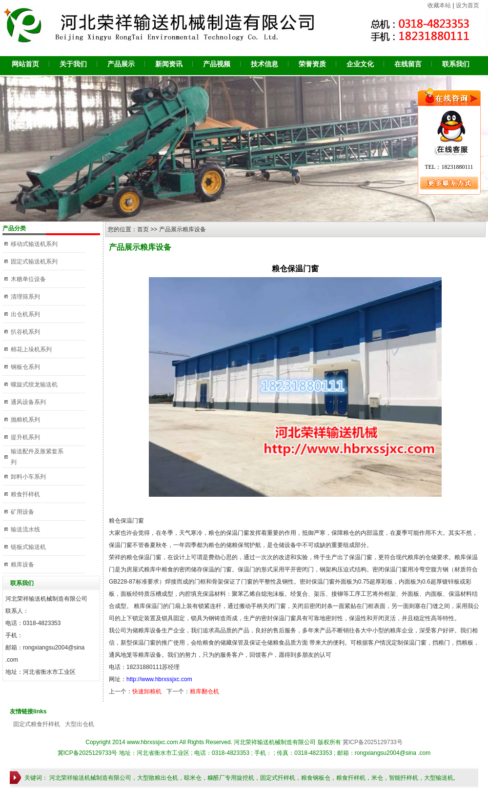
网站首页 (25, 64)
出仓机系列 (25, 314)
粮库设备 (22, 564)
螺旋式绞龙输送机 (34, 384)
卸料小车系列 (28, 476)
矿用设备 (22, 511)
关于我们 (73, 64)
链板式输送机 (28, 547)
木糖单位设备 (28, 279)
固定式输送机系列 (34, 261)
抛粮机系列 (25, 419)
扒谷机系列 (25, 331)
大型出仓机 (79, 724)
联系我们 (455, 64)
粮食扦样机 (25, 494)
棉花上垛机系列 (31, 349)
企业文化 (360, 64)
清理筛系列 (25, 296)
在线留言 (408, 64)
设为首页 (467, 5)
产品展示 (121, 64)
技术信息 (264, 64)
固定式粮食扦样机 (36, 724)
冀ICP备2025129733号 (373, 742)
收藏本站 (439, 5)
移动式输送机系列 (34, 244)
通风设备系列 (28, 402)
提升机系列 (25, 437)
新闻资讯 (169, 64)
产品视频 (216, 64)
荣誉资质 (312, 64)
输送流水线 (25, 529)
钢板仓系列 (25, 367)
